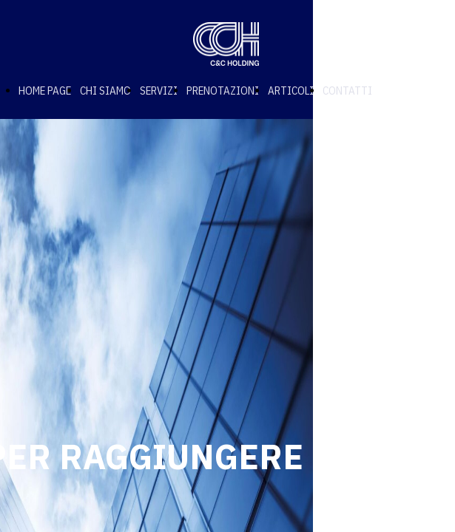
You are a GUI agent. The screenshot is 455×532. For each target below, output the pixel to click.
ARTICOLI (291, 90)
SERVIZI (159, 90)
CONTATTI (347, 90)
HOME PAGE (44, 90)
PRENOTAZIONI (222, 90)
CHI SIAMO (105, 90)
